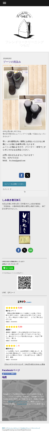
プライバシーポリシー (12, 428)
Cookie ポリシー (26, 428)
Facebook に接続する (9, 374)
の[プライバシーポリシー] (17, 401)
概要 (3, 428)
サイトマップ (36, 428)
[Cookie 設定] (22, 404)
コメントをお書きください (14, 184)
